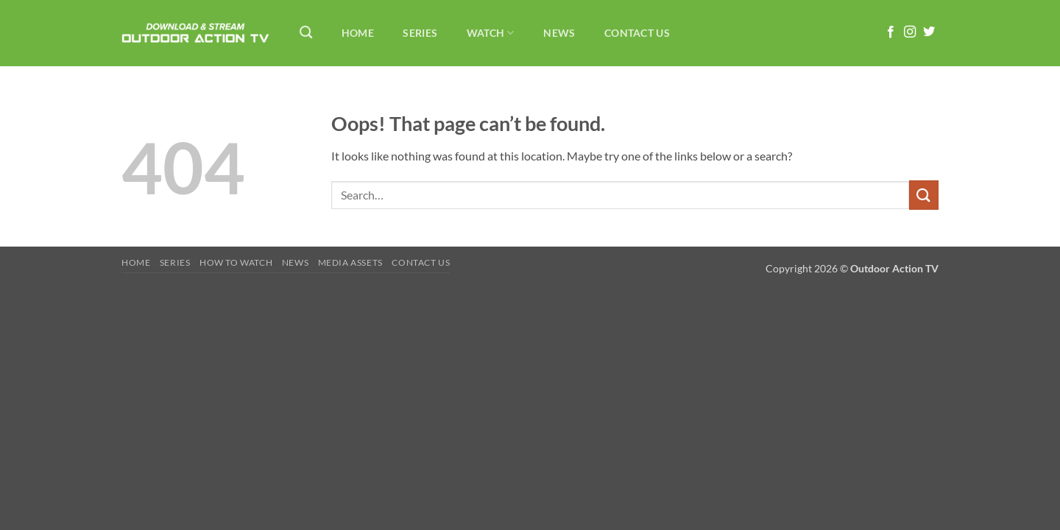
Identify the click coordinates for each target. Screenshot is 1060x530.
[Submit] (924, 194)
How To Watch (235, 262)
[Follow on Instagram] (910, 32)
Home (358, 32)
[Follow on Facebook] (891, 32)
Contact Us (637, 32)
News (559, 32)
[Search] (306, 32)
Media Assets (350, 262)
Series (420, 32)
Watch (491, 33)
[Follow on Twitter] (929, 32)
